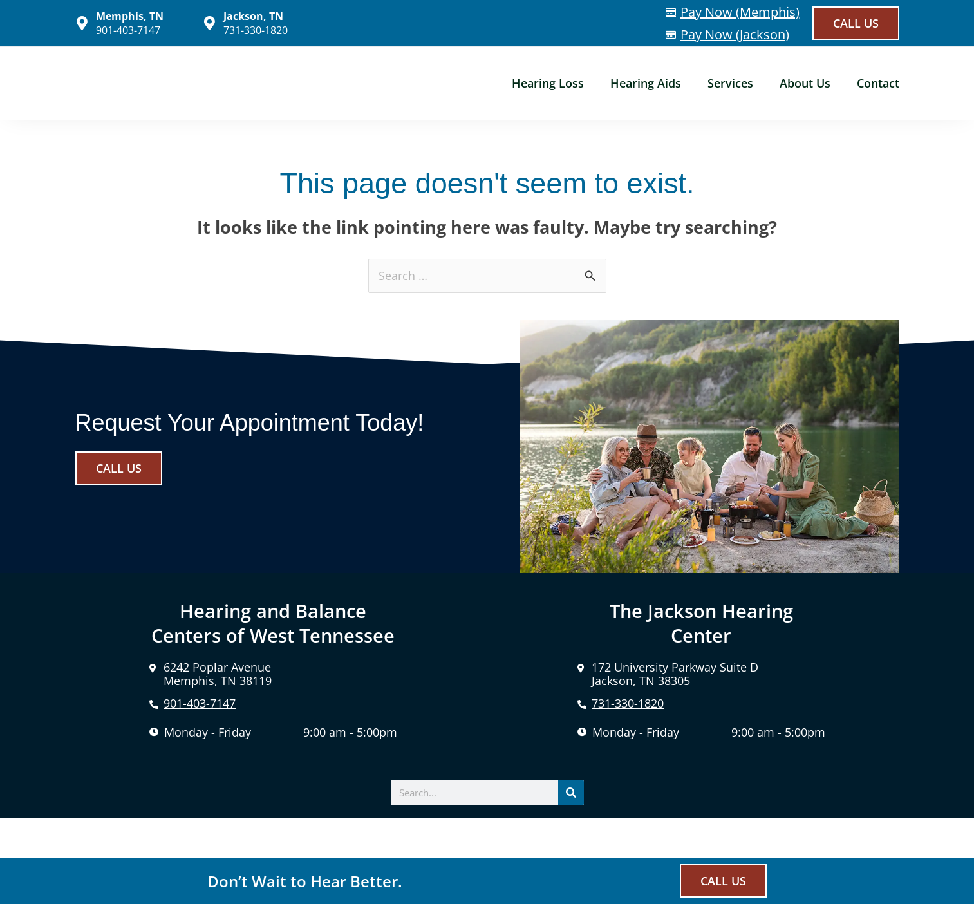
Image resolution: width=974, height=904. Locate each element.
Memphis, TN (130, 16)
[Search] (571, 792)
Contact (878, 83)
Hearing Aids (645, 83)
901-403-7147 (128, 30)
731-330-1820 (255, 30)
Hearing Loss (548, 83)
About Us (805, 83)
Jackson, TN (253, 16)
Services (730, 83)
